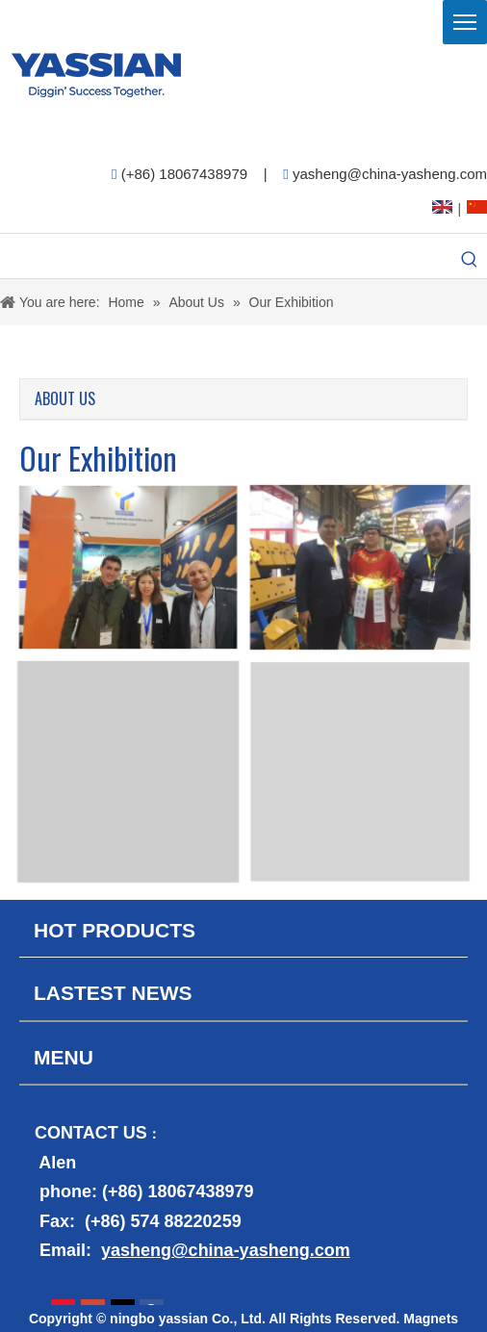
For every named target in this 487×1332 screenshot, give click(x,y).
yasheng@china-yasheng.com (390, 174)
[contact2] (244, 1286)
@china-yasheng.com (260, 1250)
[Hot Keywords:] (469, 260)
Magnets (430, 1318)
